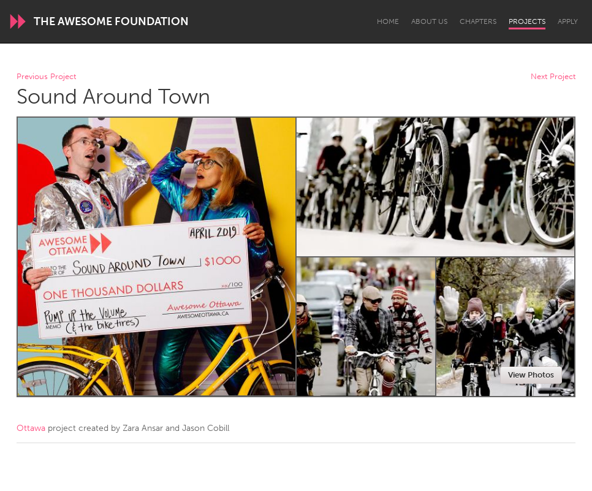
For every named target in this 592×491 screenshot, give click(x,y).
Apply (568, 21)
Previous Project (46, 77)
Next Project (553, 77)
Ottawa (31, 428)
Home (388, 21)
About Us (429, 21)
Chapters (478, 21)
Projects (527, 21)
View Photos (531, 374)
